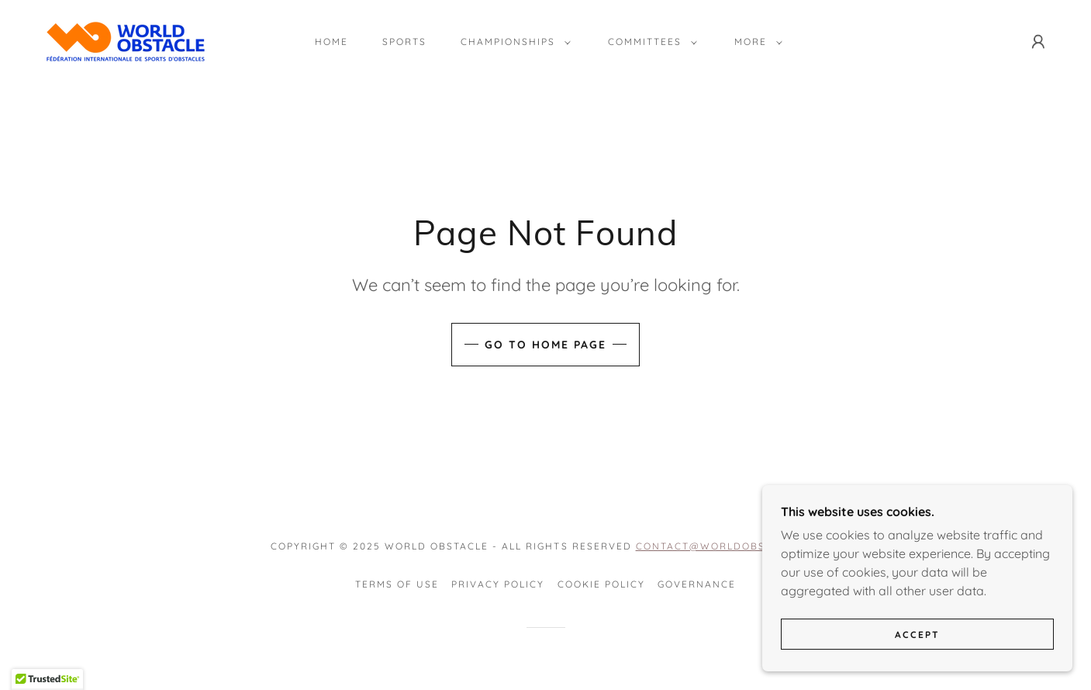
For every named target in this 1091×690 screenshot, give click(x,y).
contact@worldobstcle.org (728, 546)
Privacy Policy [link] (497, 584)
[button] (512, 42)
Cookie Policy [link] (601, 584)
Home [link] (331, 41)
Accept (917, 655)
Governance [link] (697, 584)
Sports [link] (404, 41)
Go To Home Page (545, 345)
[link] (125, 40)
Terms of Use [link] (397, 584)
